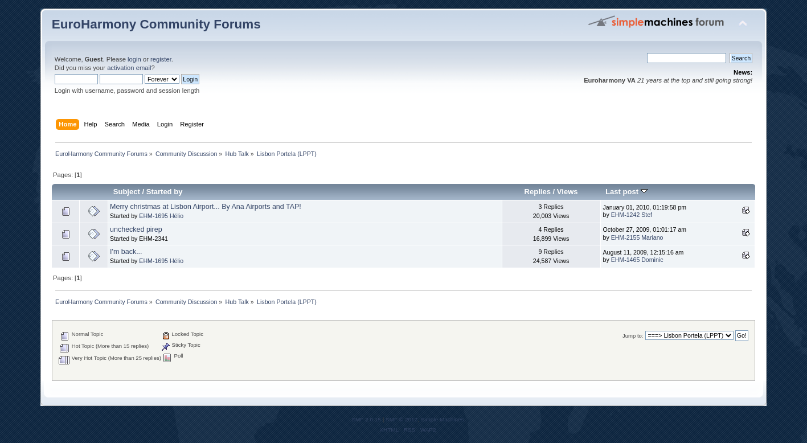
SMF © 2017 (401, 419)
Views (567, 191)
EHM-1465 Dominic (637, 259)
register (160, 59)
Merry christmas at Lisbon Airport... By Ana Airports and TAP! (205, 207)
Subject (126, 191)
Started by (164, 191)
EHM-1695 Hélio (161, 215)
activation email (129, 67)
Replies (538, 191)
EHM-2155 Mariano (637, 237)
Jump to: (633, 336)
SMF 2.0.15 (366, 419)
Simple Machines (442, 419)
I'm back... (126, 252)
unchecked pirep (136, 229)
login (134, 59)
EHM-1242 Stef (631, 214)
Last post (626, 191)
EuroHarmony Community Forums (156, 24)
